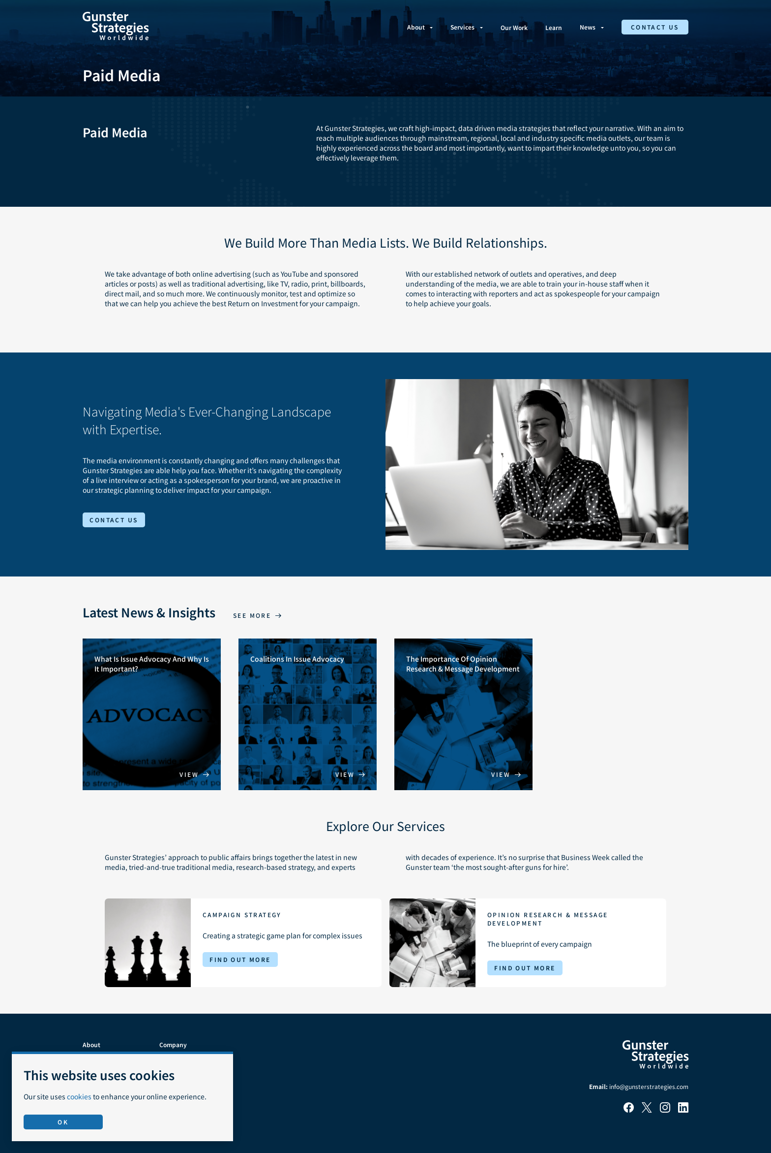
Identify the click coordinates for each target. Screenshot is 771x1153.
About (416, 27)
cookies (79, 1096)
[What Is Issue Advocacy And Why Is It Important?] (152, 714)
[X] (647, 1110)
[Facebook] (628, 1110)
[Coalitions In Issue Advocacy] (307, 714)
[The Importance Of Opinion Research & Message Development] (463, 714)
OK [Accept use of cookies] (63, 1122)
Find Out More (239, 959)
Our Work (514, 27)
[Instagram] (665, 1110)
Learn (553, 27)
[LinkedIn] (683, 1110)
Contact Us (655, 27)
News (587, 27)
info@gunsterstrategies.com (648, 1086)
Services (462, 27)
